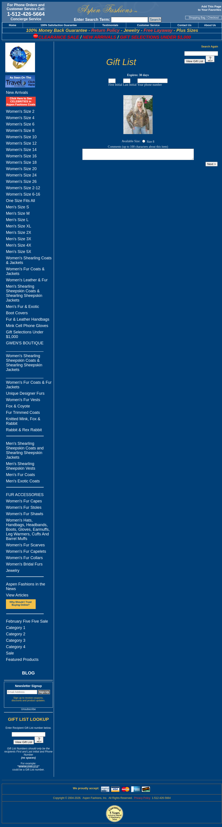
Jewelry (12, 570)
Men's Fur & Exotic (22, 306)
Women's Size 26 (21, 181)
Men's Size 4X (18, 245)
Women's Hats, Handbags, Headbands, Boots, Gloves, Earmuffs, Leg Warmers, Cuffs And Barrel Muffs (28, 529)
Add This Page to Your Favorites (210, 8)
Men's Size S (17, 207)
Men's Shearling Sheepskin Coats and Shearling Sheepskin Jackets (25, 450)
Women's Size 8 (20, 130)
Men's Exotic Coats (23, 481)
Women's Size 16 (21, 156)
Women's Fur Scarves (25, 545)
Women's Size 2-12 (23, 188)
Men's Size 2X (18, 232)
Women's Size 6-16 (23, 194)
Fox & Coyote (18, 406)
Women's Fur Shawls (24, 514)
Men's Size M (18, 213)
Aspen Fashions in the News (25, 586)
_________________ (24, 349)
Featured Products (22, 659)
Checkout (213, 17)
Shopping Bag (197, 17)
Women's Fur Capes (24, 501)
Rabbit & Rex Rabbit (24, 430)
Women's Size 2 (20, 111)
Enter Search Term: (92, 19)
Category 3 (15, 640)
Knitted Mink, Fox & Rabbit (23, 421)
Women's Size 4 (20, 118)
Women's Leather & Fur (27, 280)
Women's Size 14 (21, 149)
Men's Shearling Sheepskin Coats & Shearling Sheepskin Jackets (24, 293)
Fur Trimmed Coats (23, 412)
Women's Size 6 (20, 124)
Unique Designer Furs (25, 393)
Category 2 (15, 634)
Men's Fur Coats (20, 475)
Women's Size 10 (21, 137)
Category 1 (15, 627)
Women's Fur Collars (24, 558)
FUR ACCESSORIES (25, 495)
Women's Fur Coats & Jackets (25, 271)
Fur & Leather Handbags (27, 319)
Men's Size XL (18, 226)
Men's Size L (17, 220)
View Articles (17, 595)
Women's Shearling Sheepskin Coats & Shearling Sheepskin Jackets (24, 363)
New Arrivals (17, 92)
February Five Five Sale (27, 621)
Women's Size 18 (21, 162)
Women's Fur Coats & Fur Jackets (29, 384)
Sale (10, 653)
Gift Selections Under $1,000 (24, 334)
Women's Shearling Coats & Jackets (29, 260)
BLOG (28, 673)
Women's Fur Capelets (26, 551)
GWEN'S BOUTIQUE (24, 343)
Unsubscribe (28, 709)
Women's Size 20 (21, 169)
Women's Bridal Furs (24, 564)
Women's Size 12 (21, 143)
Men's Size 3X (18, 239)
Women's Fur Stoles (23, 507)
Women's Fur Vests (23, 400)
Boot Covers (17, 313)
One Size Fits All (20, 200)
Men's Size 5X (18, 251)
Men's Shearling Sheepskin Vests (20, 466)
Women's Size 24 (21, 175)
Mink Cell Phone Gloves (27, 326)
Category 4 (15, 647)
